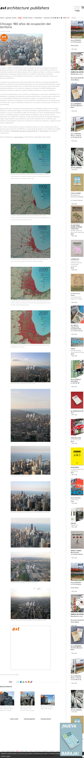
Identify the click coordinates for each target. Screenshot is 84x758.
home (2, 18)
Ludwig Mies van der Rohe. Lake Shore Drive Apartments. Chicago (6, 708)
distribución (37, 751)
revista (21, 751)
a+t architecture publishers (27, 8)
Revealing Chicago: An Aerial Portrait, (24, 131)
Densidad (2, 674)
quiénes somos (11, 18)
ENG (64, 18)
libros (26, 751)
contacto (47, 18)
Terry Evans (44, 131)
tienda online (28, 18)
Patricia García (15, 674)
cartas (31, 751)
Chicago (8, 674)
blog (19, 18)
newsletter (38, 18)
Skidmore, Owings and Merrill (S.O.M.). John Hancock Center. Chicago (27, 708)
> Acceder (78, 11)
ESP (68, 18)
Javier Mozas (18, 137)
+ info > (8, 756)
